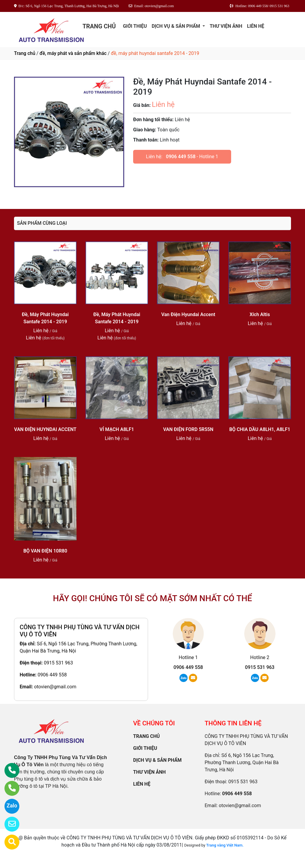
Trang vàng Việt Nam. (224, 845)
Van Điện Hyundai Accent (188, 314)
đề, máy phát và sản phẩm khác (73, 53)
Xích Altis (260, 314)
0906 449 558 (180, 156)
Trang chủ (24, 53)
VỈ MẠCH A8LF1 (116, 429)
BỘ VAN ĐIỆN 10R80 (45, 551)
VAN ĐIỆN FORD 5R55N (188, 429)
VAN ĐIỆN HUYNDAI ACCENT (45, 429)
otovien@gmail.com (55, 687)
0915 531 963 (58, 663)
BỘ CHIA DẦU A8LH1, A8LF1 (259, 429)
